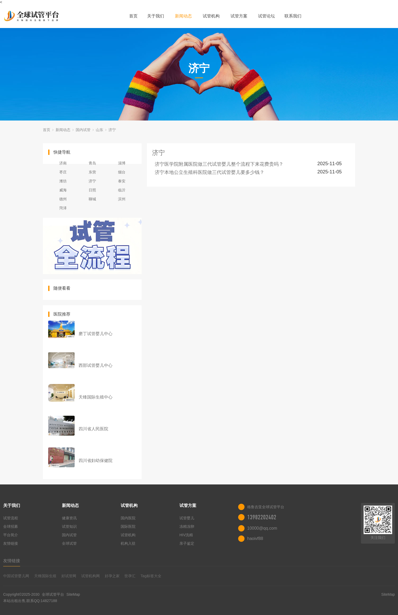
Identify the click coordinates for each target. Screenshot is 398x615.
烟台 (121, 172)
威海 (63, 190)
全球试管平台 (53, 594)
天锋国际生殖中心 (95, 397)
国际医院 (128, 526)
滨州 (121, 199)
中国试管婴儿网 (16, 576)
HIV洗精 (186, 535)
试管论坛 (266, 16)
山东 (99, 130)
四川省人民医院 (93, 429)
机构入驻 (128, 543)
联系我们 (292, 16)
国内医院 (128, 518)
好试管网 (68, 576)
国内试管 (83, 130)
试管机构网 (90, 576)
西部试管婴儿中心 (95, 365)
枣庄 (63, 172)
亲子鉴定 (186, 543)
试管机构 (211, 16)
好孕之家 (112, 576)
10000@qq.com (262, 528)
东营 (92, 172)
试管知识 (69, 526)
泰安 (121, 181)
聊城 (92, 199)
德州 (63, 199)
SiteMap (73, 594)
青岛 (92, 163)
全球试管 (69, 543)
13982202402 (261, 517)
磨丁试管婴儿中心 (95, 333)
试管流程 (10, 518)
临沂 (121, 190)
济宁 (112, 130)
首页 (133, 16)
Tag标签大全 (151, 576)
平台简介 (10, 535)
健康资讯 (69, 518)
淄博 (121, 163)
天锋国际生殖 (45, 576)
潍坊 (63, 181)
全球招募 (10, 526)
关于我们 (155, 16)
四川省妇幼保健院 (95, 460)
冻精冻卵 (186, 526)
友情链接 (10, 543)
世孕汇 (129, 576)
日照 (92, 190)
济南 (63, 163)
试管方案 (238, 16)
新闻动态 (183, 16)
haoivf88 (255, 538)
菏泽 (63, 208)
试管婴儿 (186, 518)
